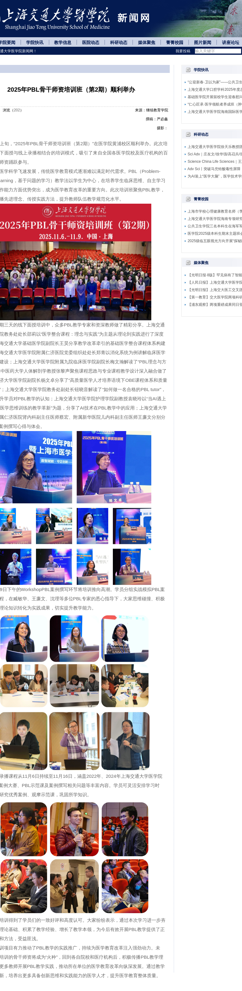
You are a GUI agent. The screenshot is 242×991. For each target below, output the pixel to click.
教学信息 (62, 42)
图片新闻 (202, 42)
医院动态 (90, 42)
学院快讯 (34, 42)
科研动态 (118, 42)
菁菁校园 (174, 42)
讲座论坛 (230, 42)
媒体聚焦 (146, 42)
